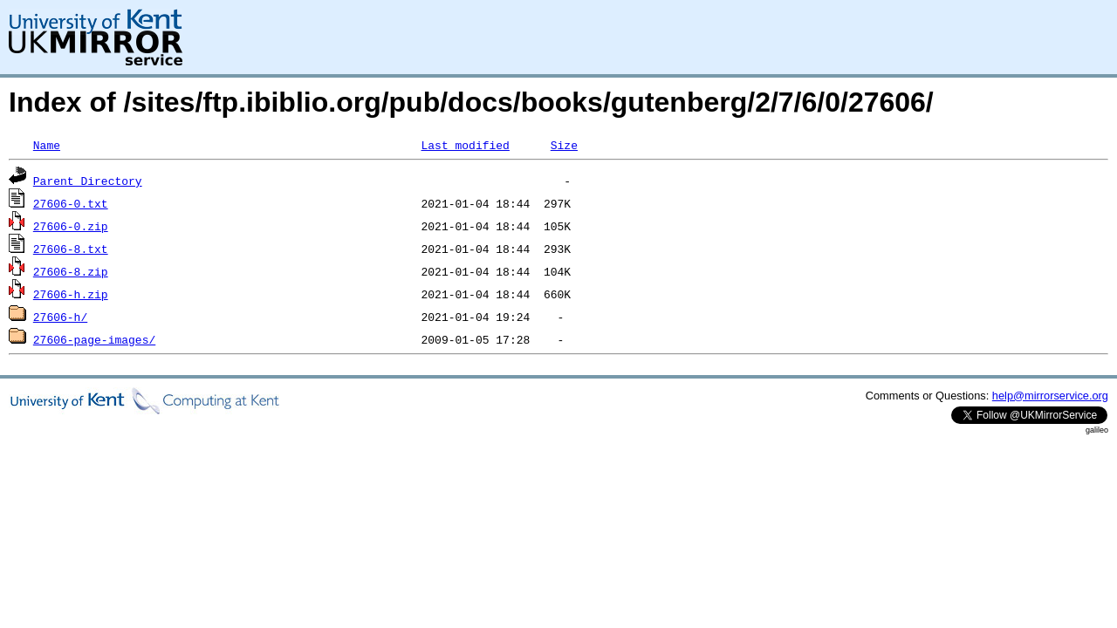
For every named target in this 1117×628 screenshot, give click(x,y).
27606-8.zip (70, 271)
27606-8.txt (70, 248)
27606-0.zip (70, 226)
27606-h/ (60, 316)
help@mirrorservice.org (1050, 395)
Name (46, 145)
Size (564, 145)
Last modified (465, 145)
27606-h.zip (70, 294)
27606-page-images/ (94, 339)
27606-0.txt (70, 203)
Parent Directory (87, 180)
